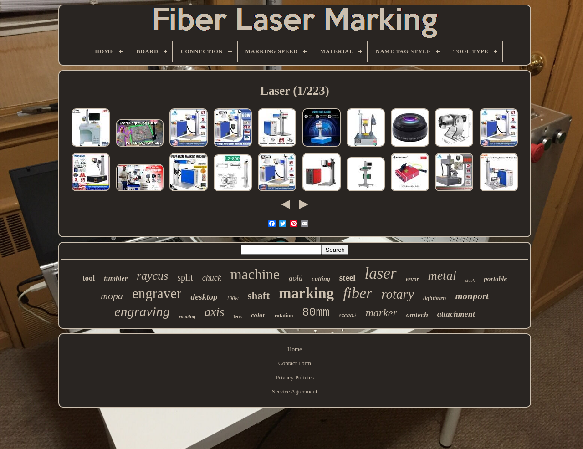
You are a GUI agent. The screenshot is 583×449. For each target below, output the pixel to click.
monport (472, 296)
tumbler (116, 278)
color (258, 315)
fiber (357, 293)
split (185, 277)
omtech (417, 315)
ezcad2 (348, 315)
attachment (456, 314)
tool (88, 278)
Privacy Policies (295, 377)
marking (306, 293)
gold (295, 278)
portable (495, 278)
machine (255, 274)
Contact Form (294, 363)
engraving (142, 311)
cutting (321, 279)
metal (442, 275)
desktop (203, 296)
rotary (397, 294)
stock (470, 280)
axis (215, 312)
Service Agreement (294, 391)
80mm (316, 312)
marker (381, 313)
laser (381, 273)
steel (347, 277)
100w (233, 298)
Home (294, 349)
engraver (156, 293)
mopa (112, 295)
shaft (259, 295)
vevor (412, 279)
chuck (211, 277)
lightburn (434, 298)
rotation (283, 315)
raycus (152, 275)
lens (237, 316)
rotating (187, 316)
